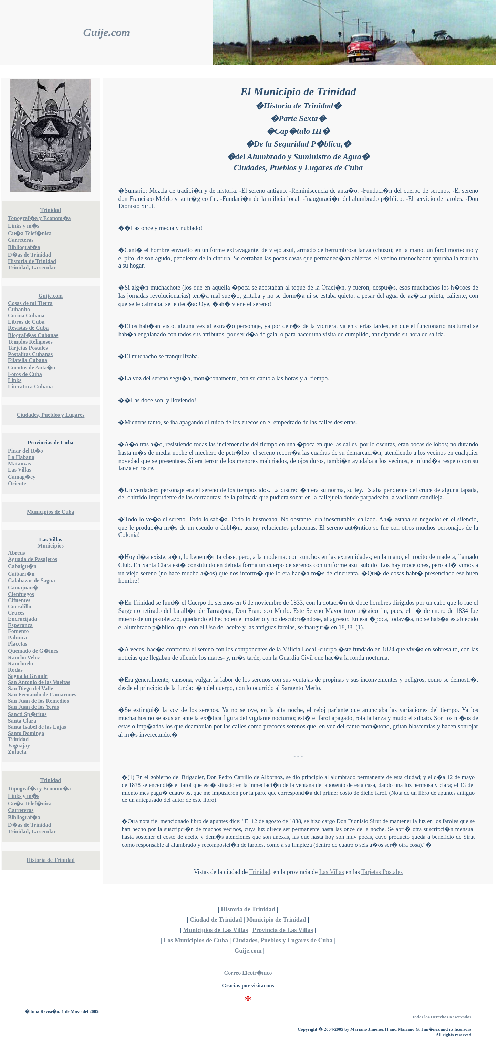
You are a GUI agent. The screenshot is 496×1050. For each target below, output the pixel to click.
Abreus (16, 553)
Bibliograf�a (24, 247)
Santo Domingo (26, 733)
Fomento (18, 631)
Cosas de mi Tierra (30, 303)
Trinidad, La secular (32, 267)
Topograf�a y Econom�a (39, 218)
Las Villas (19, 470)
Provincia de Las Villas (282, 930)
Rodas (15, 670)
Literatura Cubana (30, 386)
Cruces (16, 613)
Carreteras (20, 240)
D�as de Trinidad (29, 255)
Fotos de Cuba (25, 374)
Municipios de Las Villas (215, 930)
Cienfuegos (21, 594)
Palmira (17, 637)
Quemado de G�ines (33, 651)
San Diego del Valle (30, 688)
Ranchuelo (20, 664)
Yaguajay (19, 745)
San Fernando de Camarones (42, 694)
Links (14, 380)
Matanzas (19, 463)
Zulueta (17, 752)
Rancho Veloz (24, 657)
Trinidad (50, 210)
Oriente (17, 483)
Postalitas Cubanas (30, 354)
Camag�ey (21, 477)
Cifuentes (19, 600)
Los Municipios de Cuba (195, 940)
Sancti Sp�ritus (27, 714)
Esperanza (20, 625)
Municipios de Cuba (50, 512)
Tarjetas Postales (28, 348)
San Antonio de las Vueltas (39, 682)
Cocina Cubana (26, 315)
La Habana (21, 457)
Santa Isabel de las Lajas (37, 727)
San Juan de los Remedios (38, 701)
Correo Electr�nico (248, 973)
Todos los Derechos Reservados (441, 1016)
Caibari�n (21, 574)
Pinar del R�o (25, 451)
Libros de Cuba (26, 322)
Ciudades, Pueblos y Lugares (50, 415)
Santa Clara (22, 721)
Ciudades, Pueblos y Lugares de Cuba (282, 940)
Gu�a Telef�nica (30, 233)
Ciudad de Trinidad (216, 919)
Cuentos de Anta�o (31, 367)
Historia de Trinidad (32, 261)
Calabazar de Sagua (31, 580)
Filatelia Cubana (27, 360)
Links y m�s (23, 226)
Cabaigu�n (22, 566)
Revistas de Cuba (28, 328)
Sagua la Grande (28, 676)
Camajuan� (23, 588)
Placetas (17, 644)
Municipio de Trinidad (276, 919)
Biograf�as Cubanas (33, 335)
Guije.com (106, 32)
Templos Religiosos (30, 342)
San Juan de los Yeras (33, 707)
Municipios (51, 546)
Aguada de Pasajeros (32, 559)
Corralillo (19, 606)
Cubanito (19, 309)
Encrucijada (22, 619)
